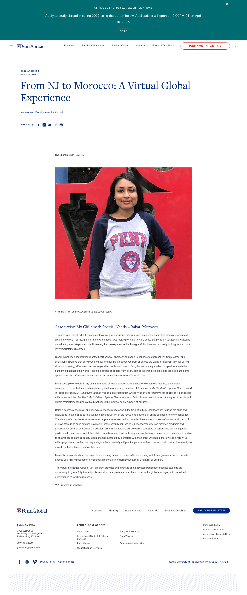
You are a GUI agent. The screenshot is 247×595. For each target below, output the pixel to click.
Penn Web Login (211, 528)
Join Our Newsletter (208, 513)
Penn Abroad (83, 547)
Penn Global (83, 535)
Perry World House (129, 535)
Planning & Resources (93, 47)
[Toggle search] (11, 48)
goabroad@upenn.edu (28, 551)
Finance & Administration (132, 547)
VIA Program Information (68, 487)
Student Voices (120, 47)
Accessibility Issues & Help (216, 537)
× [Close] (225, 6)
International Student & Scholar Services (93, 541)
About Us (140, 47)
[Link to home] (31, 48)
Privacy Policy (210, 542)
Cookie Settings (66, 565)
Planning (107, 513)
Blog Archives (30, 73)
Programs (69, 47)
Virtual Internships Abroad (49, 114)
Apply (123, 31)
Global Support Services (89, 551)
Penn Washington (128, 540)
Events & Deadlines (163, 47)
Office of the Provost (214, 533)
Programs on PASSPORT (205, 48)
